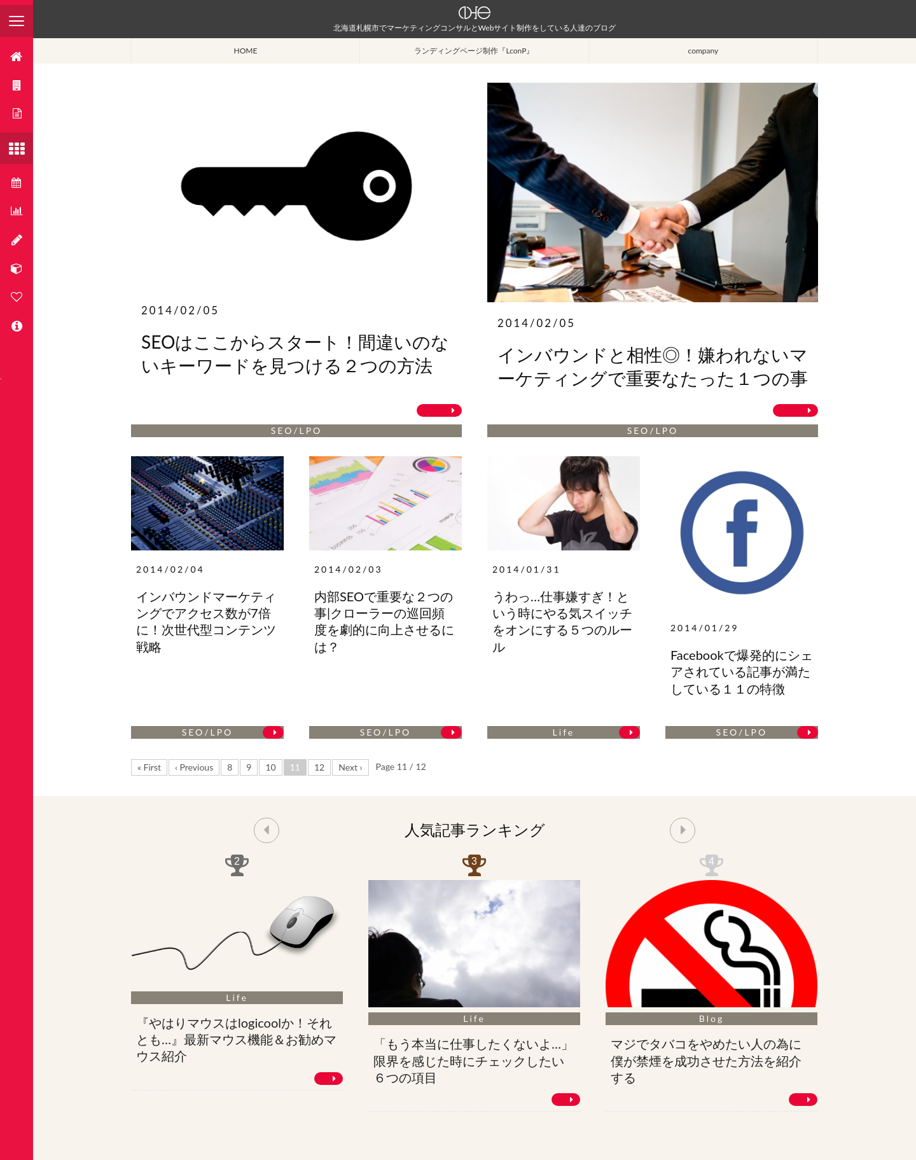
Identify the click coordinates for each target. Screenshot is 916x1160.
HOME (246, 50)
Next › (350, 767)
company (703, 50)
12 (319, 767)
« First (149, 767)
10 (270, 767)
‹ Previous (194, 767)
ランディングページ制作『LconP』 (474, 50)
